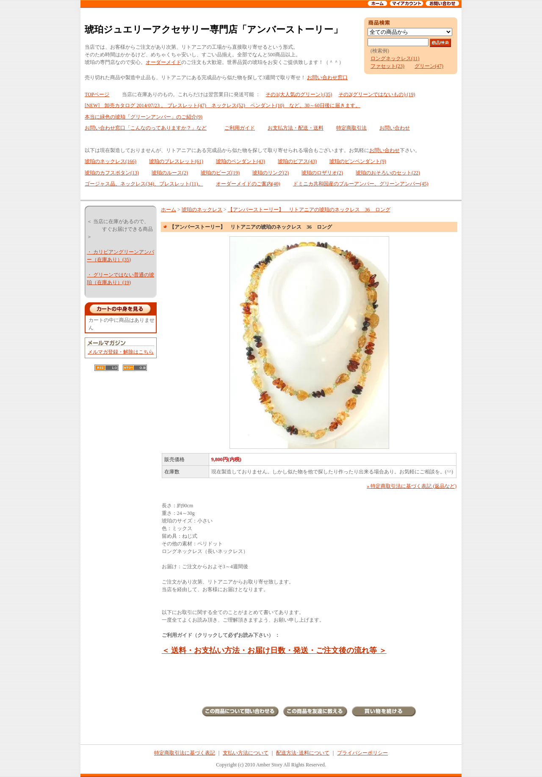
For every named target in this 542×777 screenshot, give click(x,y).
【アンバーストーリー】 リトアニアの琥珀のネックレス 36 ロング (309, 210)
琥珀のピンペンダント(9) (357, 161)
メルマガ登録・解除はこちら (121, 352)
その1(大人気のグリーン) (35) (298, 94)
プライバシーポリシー (362, 753)
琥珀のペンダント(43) (240, 161)
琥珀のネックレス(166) (110, 161)
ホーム (168, 210)
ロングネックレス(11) (395, 58)
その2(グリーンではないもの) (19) (376, 94)
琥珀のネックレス (202, 210)
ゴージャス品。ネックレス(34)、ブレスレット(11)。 (144, 184)
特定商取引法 (351, 128)
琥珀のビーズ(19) (220, 173)
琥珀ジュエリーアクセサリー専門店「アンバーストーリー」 (214, 29)
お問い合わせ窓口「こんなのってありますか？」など (146, 128)
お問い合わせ (394, 128)
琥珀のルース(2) (170, 173)
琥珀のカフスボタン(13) (112, 173)
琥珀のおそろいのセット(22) (388, 173)
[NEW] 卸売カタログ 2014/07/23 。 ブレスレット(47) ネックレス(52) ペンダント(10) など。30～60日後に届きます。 (222, 105)
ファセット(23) (387, 66)
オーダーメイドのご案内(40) (248, 184)
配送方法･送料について (302, 753)
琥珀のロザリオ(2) (322, 173)
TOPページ (97, 94)
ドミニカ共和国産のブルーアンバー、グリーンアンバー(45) (361, 184)
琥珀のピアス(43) (297, 161)
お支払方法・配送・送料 (296, 128)
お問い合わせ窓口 (327, 77)
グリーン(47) (429, 66)
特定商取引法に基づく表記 (184, 753)
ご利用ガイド (239, 128)
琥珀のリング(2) (270, 173)
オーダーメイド (163, 62)
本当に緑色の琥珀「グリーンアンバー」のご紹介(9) (143, 117)
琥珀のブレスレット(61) (176, 161)
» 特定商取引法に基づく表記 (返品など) (411, 486)
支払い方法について (245, 753)
